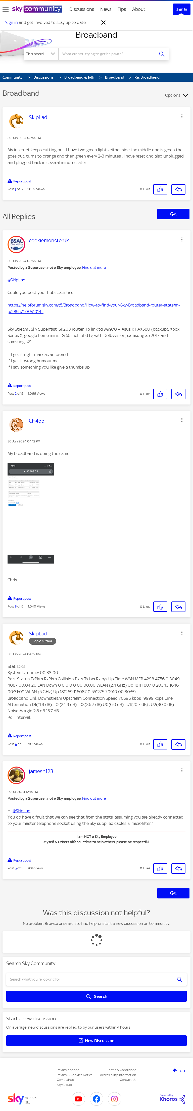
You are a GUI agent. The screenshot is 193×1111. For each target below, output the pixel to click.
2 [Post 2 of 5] (16, 393)
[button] (181, 116)
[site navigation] (6, 9)
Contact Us (128, 1080)
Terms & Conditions (121, 1070)
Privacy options (68, 1070)
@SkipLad (16, 279)
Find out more (94, 267)
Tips (122, 9)
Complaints (65, 1080)
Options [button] (172, 95)
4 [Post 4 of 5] (16, 744)
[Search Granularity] (41, 54)
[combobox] (108, 54)
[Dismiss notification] (104, 23)
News (106, 9)
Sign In (181, 9)
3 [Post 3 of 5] (16, 606)
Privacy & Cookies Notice (74, 1075)
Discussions (81, 9)
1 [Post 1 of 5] (15, 189)
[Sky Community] (37, 9)
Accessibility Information (118, 1075)
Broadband (96, 35)
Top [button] (181, 1070)
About (139, 9)
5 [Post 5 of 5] (16, 868)
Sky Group (64, 1085)
